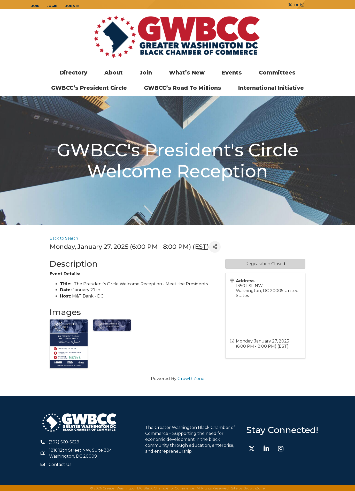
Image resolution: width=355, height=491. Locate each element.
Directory (73, 72)
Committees (277, 72)
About (113, 72)
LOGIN (52, 6)
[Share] (215, 247)
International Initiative (271, 88)
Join (146, 72)
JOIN (35, 6)
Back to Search (64, 238)
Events (232, 72)
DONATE (72, 6)
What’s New (187, 72)
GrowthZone (191, 378)
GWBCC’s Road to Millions (182, 88)
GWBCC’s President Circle (89, 88)
